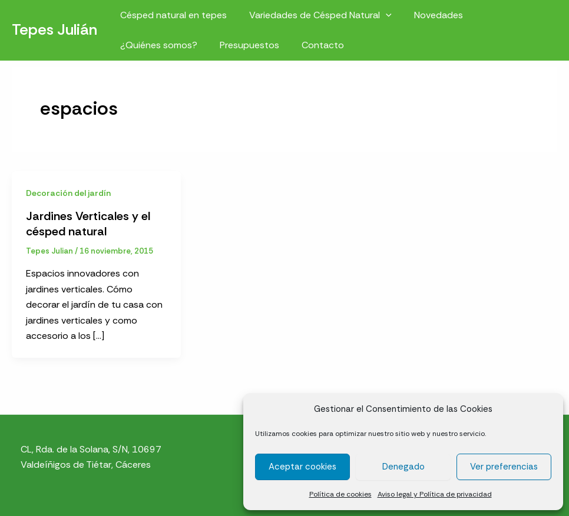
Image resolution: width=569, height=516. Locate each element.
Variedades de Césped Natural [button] (315, 15)
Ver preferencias (504, 466)
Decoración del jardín (68, 193)
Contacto (314, 45)
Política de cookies (340, 494)
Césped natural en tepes (171, 15)
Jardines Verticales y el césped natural (88, 223)
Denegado (403, 466)
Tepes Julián (54, 29)
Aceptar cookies (302, 466)
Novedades (429, 15)
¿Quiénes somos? (157, 45)
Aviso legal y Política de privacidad (435, 494)
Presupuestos (244, 45)
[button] (380, 15)
